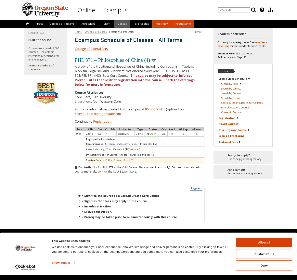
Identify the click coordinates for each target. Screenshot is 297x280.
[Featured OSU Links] (261, 10)
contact (102, 171)
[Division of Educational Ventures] (271, 10)
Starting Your (234, 130)
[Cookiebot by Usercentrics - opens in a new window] (25, 272)
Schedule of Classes (95, 32)
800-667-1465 (155, 109)
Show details (61, 267)
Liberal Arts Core (235, 107)
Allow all (264, 247)
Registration (102, 121)
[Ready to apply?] (243, 157)
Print (197, 32)
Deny (264, 270)
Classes (122, 23)
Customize (264, 258)
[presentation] (261, 10)
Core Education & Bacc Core (242, 103)
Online (86, 10)
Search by (231, 84)
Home (78, 32)
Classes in (231, 112)
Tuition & (230, 142)
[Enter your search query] (234, 9)
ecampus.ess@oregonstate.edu (98, 114)
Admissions (88, 23)
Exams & (232, 136)
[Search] (253, 10)
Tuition (106, 23)
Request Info (183, 23)
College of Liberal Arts (91, 49)
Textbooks (133, 149)
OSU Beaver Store (134, 167)
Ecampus (115, 10)
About (39, 23)
